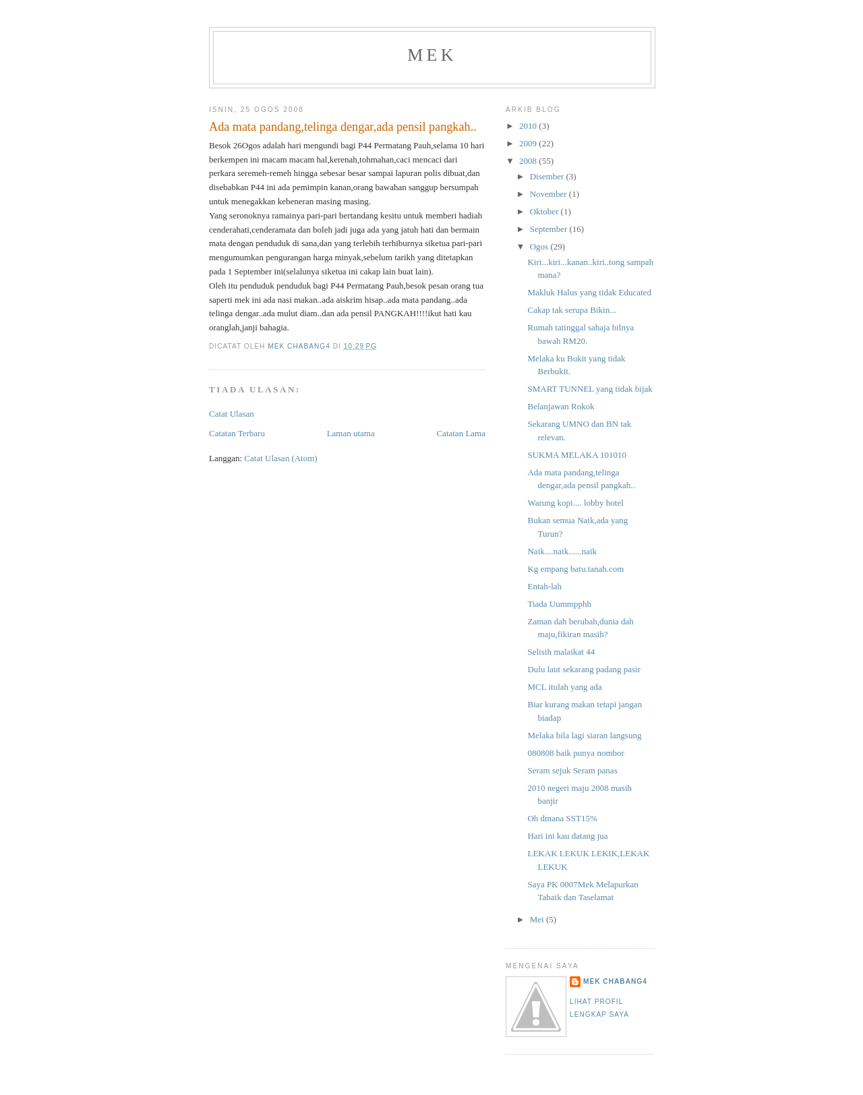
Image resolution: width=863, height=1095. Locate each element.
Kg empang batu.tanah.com (575, 569)
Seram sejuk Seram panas (572, 770)
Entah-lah (544, 586)
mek (431, 55)
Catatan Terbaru (237, 433)
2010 (529, 126)
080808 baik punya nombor (575, 753)
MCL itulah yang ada (564, 687)
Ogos (540, 246)
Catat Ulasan (231, 414)
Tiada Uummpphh (559, 604)
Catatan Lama (460, 433)
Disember (548, 176)
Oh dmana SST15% (562, 818)
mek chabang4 (615, 981)
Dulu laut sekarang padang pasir (584, 669)
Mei (538, 919)
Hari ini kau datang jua (567, 836)
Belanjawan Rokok (560, 406)
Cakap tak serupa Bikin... (571, 310)
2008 (529, 161)
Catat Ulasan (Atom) (280, 458)
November (549, 194)
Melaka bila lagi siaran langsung (584, 735)
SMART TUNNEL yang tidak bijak (589, 389)
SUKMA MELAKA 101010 (576, 455)
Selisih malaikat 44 (561, 652)
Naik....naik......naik (562, 551)
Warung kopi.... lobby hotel (575, 503)
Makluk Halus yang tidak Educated (589, 292)
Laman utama (351, 433)
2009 (529, 143)
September (550, 229)
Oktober (545, 211)
